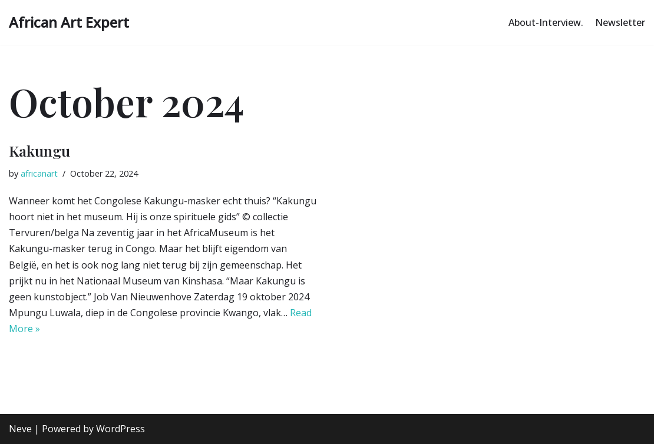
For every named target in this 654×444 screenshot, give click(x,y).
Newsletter (620, 22)
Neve (20, 428)
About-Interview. (545, 22)
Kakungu (39, 150)
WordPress (120, 428)
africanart (39, 173)
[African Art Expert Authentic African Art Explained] (69, 23)
